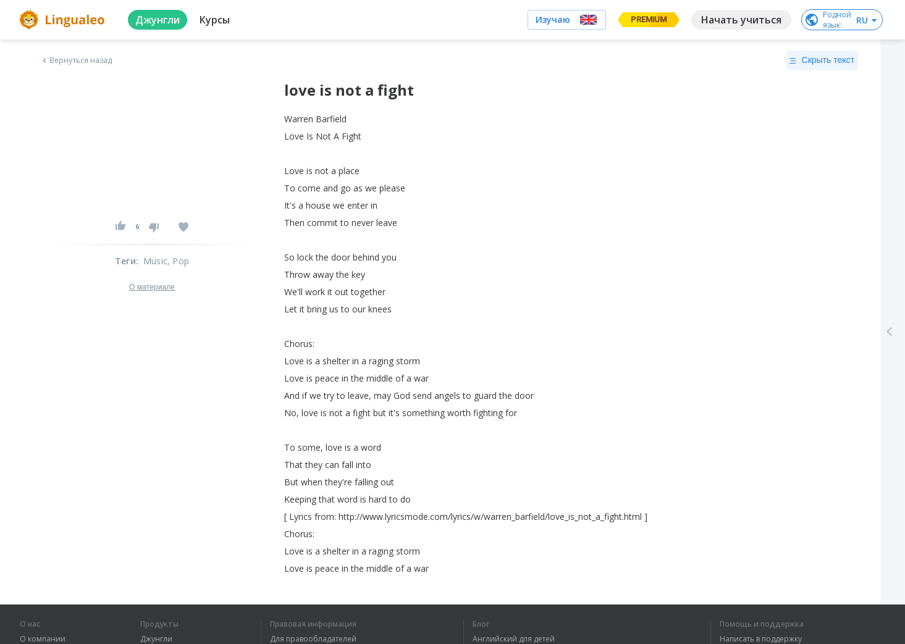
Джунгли (156, 639)
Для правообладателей (313, 639)
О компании (42, 639)
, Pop (178, 261)
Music (155, 261)
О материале (152, 287)
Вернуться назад (76, 60)
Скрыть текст (821, 60)
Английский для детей (514, 639)
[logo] (64, 20)
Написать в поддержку (761, 639)
